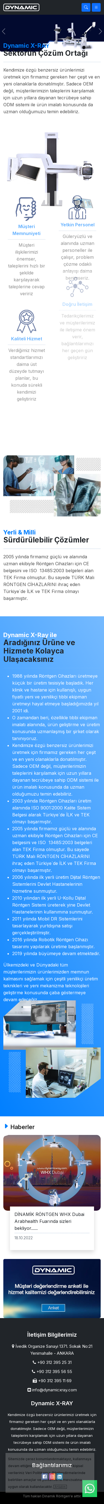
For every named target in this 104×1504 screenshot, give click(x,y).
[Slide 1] (47, 44)
